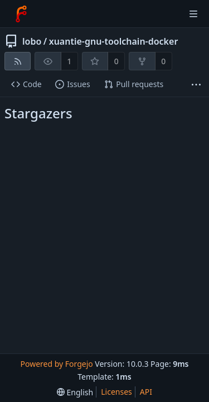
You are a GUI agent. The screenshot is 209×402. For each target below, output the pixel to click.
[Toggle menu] (193, 14)
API (146, 391)
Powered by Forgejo (56, 363)
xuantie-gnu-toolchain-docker (113, 41)
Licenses (116, 391)
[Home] (21, 14)
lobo (31, 41)
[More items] (196, 85)
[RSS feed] (17, 61)
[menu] (75, 392)
